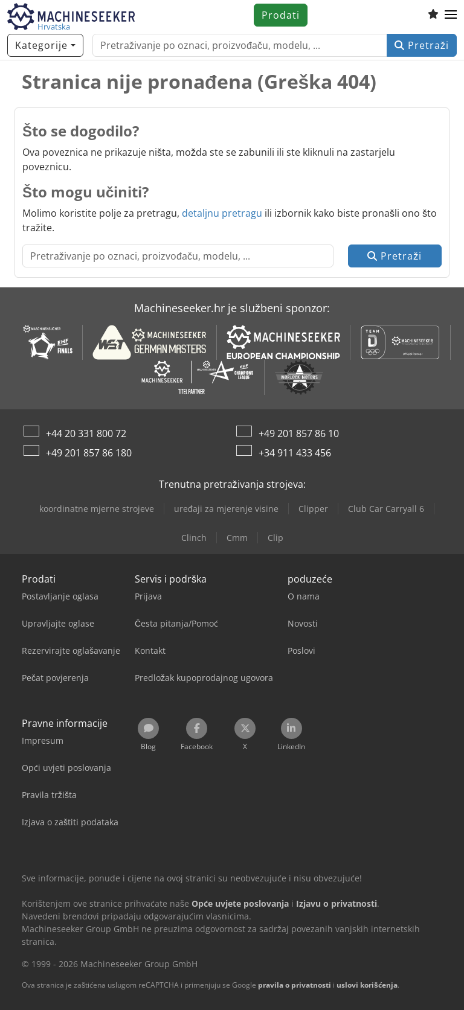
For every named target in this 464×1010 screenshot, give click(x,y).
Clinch (194, 537)
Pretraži (422, 45)
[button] (451, 15)
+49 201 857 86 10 (299, 433)
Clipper (313, 508)
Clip (275, 537)
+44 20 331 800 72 (86, 433)
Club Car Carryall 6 (386, 508)
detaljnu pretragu (222, 213)
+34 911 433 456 (295, 452)
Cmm (237, 537)
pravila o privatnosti (294, 985)
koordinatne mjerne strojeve (96, 508)
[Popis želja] (433, 15)
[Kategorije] (45, 45)
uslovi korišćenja (367, 985)
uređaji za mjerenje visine (226, 508)
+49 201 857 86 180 (89, 452)
